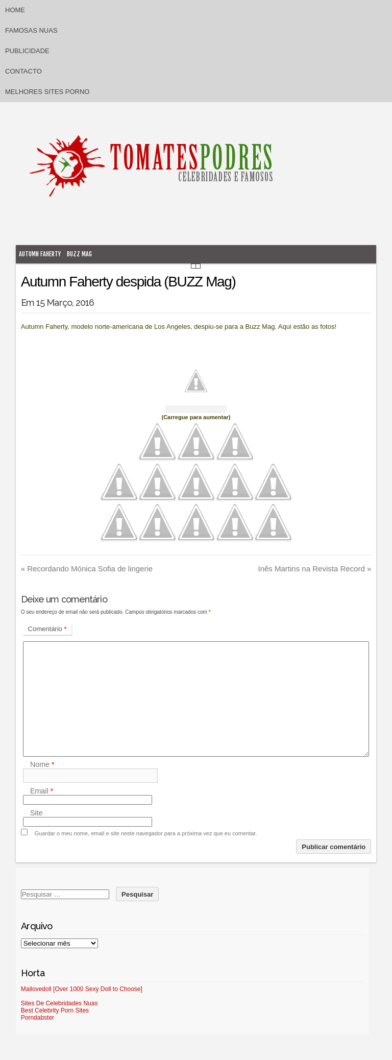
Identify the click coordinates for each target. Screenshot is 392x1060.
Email (41, 791)
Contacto (23, 71)
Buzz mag (79, 254)
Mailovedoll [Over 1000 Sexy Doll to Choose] (81, 989)
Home (15, 10)
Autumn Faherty (40, 254)
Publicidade (27, 51)
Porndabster (37, 1017)
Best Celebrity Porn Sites (55, 1010)
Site (36, 813)
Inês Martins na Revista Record (315, 568)
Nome (42, 764)
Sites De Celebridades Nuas (59, 1003)
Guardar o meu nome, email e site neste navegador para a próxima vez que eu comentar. (146, 833)
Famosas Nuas (31, 30)
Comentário (47, 629)
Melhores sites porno (47, 91)
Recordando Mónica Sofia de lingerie (87, 568)
